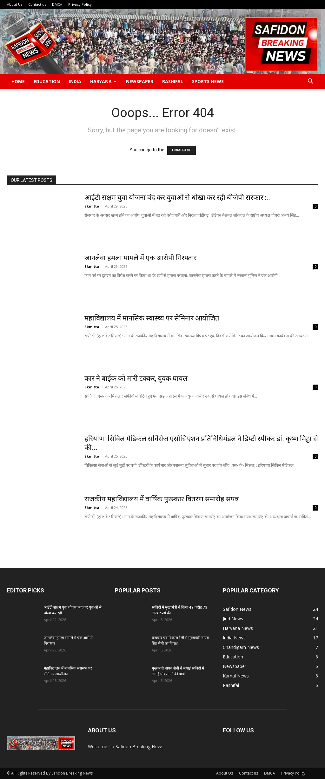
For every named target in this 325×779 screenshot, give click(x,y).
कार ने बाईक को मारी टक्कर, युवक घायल (136, 378)
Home (18, 81)
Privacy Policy (80, 4)
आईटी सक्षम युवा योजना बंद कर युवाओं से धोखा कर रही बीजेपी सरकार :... (178, 197)
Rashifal (172, 81)
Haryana (103, 81)
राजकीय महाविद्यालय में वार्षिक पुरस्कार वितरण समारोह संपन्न (161, 499)
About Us (14, 4)
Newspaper (139, 81)
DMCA (57, 4)
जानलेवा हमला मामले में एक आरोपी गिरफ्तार (140, 258)
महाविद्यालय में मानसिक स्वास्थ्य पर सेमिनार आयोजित (152, 318)
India (75, 81)
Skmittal (92, 206)
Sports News (208, 81)
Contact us (37, 4)
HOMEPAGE (181, 150)
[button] (310, 82)
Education (47, 81)
